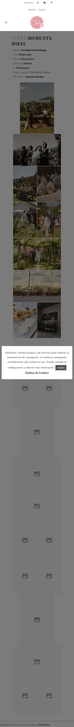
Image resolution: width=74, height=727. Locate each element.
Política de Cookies (37, 372)
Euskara (42, 10)
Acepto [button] (60, 367)
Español (32, 10)
